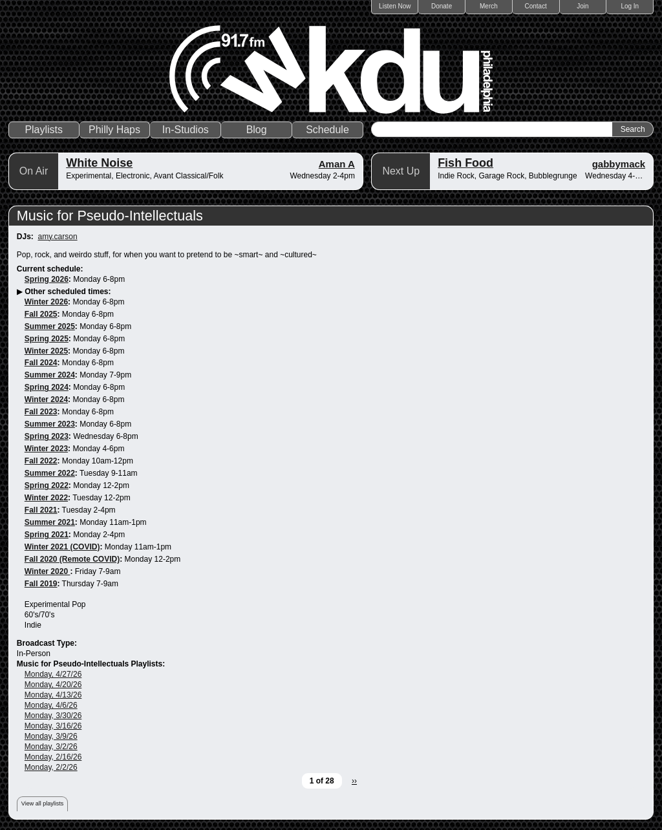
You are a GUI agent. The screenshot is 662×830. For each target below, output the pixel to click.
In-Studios (185, 129)
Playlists (44, 129)
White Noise (99, 162)
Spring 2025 (47, 338)
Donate (441, 6)
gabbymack (619, 163)
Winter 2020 (47, 571)
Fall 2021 (41, 510)
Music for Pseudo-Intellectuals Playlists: (91, 663)
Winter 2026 (46, 301)
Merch (489, 6)
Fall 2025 (41, 314)
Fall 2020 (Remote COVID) (72, 559)
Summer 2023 (50, 424)
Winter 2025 (46, 351)
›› (354, 780)
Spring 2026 (47, 279)
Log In (630, 6)
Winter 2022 (46, 497)
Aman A (337, 163)
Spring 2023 (47, 436)
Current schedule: (50, 268)
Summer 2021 (50, 522)
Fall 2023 (41, 411)
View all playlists (42, 803)
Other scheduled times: (68, 291)
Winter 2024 (46, 399)
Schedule (327, 129)
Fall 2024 (41, 362)
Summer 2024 (50, 374)
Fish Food (465, 162)
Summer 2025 (50, 326)
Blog (256, 129)
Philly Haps (114, 129)
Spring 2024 (47, 387)
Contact (535, 6)
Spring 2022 (47, 485)
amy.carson (57, 236)
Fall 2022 (41, 460)
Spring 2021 (47, 534)
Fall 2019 (41, 583)
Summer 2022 (50, 473)
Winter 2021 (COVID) (62, 546)
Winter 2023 (46, 448)
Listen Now (395, 6)
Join (582, 6)
